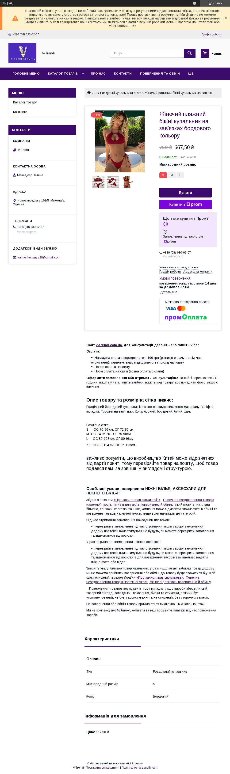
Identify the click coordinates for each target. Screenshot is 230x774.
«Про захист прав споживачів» (137, 500)
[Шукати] (190, 53)
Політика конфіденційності (139, 767)
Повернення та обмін (160, 73)
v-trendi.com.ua (109, 345)
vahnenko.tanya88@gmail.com (38, 257)
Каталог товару (25, 102)
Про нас (98, 73)
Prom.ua (137, 763)
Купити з (185, 204)
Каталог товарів (63, 73)
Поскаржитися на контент (102, 767)
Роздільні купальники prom (120, 93)
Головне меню (26, 73)
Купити (185, 192)
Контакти (123, 73)
